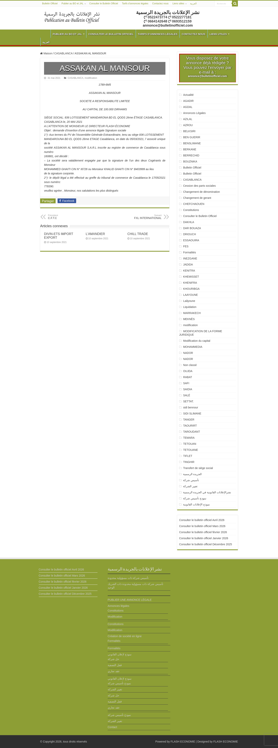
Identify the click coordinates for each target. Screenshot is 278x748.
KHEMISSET (191, 276)
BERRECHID (191, 155)
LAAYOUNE (190, 294)
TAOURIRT (190, 425)
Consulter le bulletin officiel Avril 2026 (201, 520)
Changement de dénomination (201, 191)
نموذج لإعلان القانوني (120, 654)
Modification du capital (196, 340)
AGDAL (187, 107)
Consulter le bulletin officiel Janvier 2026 (203, 538)
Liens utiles (178, 3)
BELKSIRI (189, 131)
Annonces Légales (194, 113)
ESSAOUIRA (191, 240)
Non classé (190, 365)
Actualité (188, 94)
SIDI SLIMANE (193, 413)
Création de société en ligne (125, 636)
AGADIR (188, 100)
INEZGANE (190, 258)
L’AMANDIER (95, 234)
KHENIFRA (190, 282)
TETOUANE (190, 449)
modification (91, 78)
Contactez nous (160, 3)
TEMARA (190, 437)
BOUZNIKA (190, 161)
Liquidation (189, 307)
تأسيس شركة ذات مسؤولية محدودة (128, 577)
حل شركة (113, 659)
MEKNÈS (189, 319)
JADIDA (188, 264)
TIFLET (187, 455)
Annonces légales (118, 605)
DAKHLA (188, 222)
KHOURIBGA (191, 288)
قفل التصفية (115, 665)
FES (185, 246)
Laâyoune (189, 300)
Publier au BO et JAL (72, 3)
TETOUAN (189, 443)
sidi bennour (190, 407)
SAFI (186, 383)
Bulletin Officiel (50, 3)
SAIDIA (187, 389)
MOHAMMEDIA (192, 346)
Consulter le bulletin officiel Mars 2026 (202, 526)
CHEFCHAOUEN (193, 203)
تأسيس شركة (191, 480)
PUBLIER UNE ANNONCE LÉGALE (130, 599)
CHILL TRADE (137, 234)
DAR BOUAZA (192, 228)
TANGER (188, 419)
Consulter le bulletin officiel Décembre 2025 (205, 544)
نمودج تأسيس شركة (194, 498)
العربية (193, 3)
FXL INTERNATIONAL (141, 217)
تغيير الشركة (190, 486)
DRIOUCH (189, 234)
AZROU (188, 125)
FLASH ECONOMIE (183, 741)
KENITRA (189, 270)
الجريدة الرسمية (192, 474)
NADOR (188, 352)
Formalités (189, 252)
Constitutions (191, 210)
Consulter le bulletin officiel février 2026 (203, 532)
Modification (115, 616)
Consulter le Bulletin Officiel (103, 3)
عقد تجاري (114, 671)
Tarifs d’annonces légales (135, 3)
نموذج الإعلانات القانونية (196, 504)
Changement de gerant (197, 197)
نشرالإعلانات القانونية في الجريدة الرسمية (207, 492)
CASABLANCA (63, 53)
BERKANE (189, 149)
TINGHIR (188, 462)
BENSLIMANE (192, 143)
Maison (46, 53)
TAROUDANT (192, 431)
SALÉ (186, 395)
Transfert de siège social (198, 468)
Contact (112, 727)
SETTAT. (188, 401)
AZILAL (187, 119)
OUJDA (187, 371)
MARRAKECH (191, 313)
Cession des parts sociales (199, 185)
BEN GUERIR (191, 137)
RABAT (187, 377)
